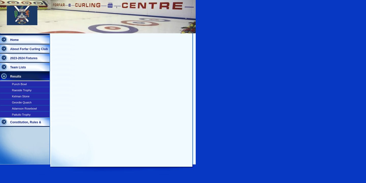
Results (15, 76)
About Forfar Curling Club (29, 49)
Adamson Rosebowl (24, 108)
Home (14, 40)
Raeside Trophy (22, 90)
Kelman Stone (20, 96)
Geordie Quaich (22, 102)
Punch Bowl (19, 84)
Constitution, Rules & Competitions (25, 123)
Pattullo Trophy (21, 114)
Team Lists (18, 67)
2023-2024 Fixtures (23, 58)
